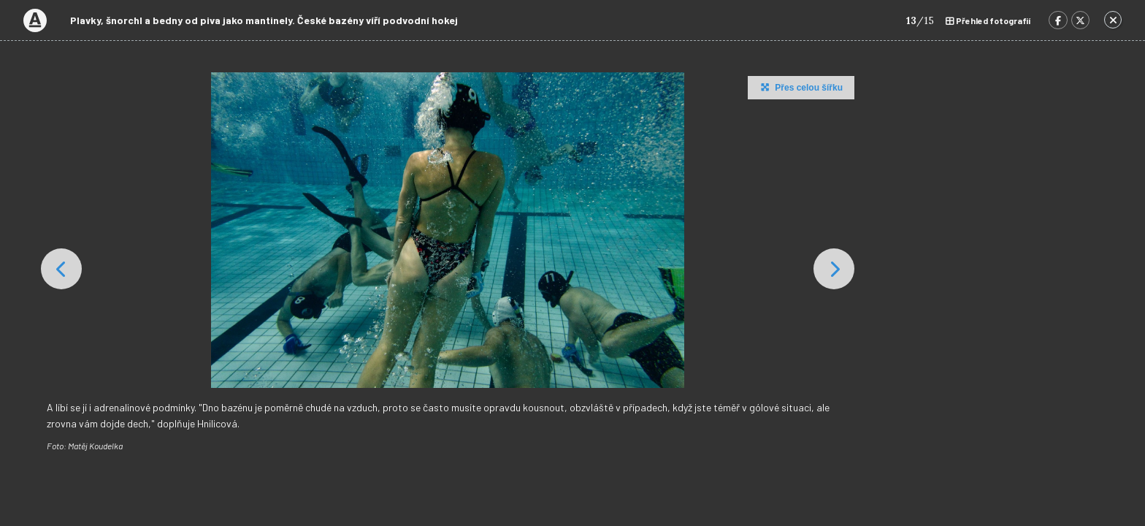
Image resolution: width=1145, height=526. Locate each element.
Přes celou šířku (800, 87)
